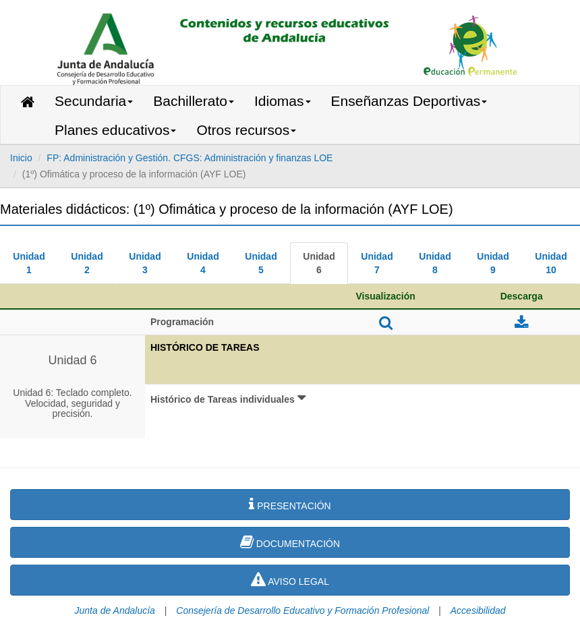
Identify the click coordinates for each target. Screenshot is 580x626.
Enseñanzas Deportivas (409, 101)
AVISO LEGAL (290, 579)
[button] (362, 411)
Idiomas (282, 101)
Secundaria (94, 101)
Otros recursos (246, 130)
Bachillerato (193, 101)
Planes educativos (115, 130)
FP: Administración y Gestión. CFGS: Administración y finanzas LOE (189, 157)
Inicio (21, 157)
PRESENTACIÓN (289, 503)
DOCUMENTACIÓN (290, 541)
